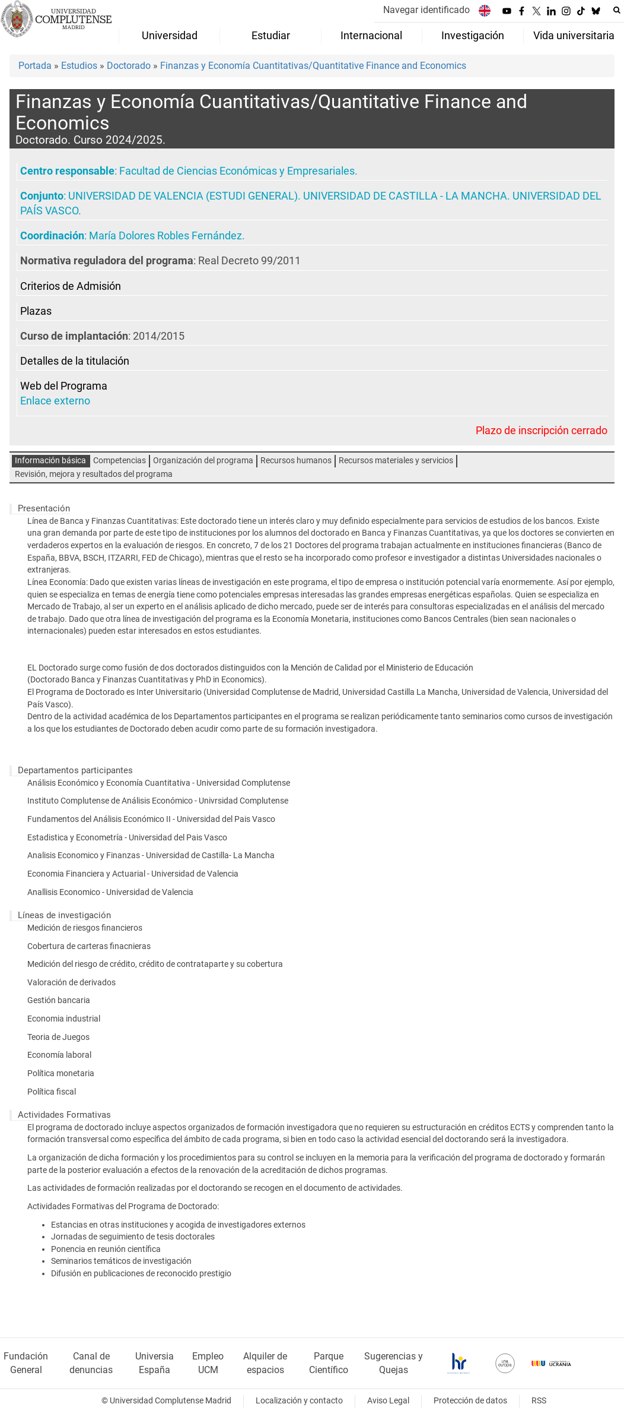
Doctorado (129, 65)
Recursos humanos (296, 461)
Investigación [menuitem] (472, 36)
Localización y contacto (299, 1401)
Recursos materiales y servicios (396, 461)
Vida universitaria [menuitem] (574, 36)
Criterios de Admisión (70, 286)
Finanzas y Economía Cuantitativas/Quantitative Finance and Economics (313, 65)
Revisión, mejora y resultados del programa (94, 474)
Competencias (119, 461)
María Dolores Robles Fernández (165, 236)
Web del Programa (63, 386)
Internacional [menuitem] (371, 36)
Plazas (36, 311)
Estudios (79, 65)
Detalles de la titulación (74, 361)
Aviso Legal (388, 1401)
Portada (35, 65)
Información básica (50, 461)
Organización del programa (203, 461)
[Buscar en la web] (617, 10)
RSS (538, 1401)
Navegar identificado (426, 9)
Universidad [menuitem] (170, 36)
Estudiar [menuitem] (270, 36)
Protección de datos (470, 1401)
